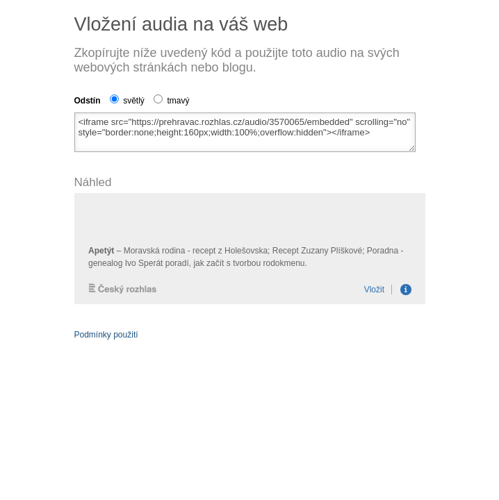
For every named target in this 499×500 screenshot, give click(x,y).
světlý (127, 101)
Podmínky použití (106, 335)
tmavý (171, 101)
